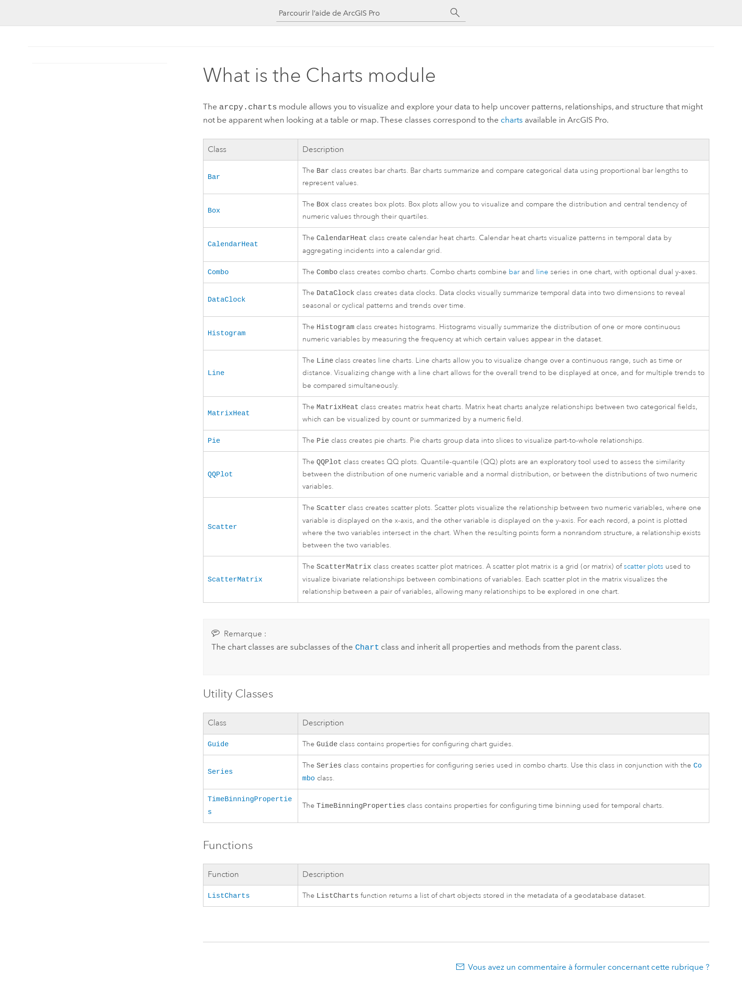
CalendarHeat (233, 245)
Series (220, 782)
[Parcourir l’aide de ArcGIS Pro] (361, 13)
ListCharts (229, 910)
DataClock (227, 302)
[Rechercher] (455, 13)
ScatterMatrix (235, 589)
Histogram (227, 337)
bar (514, 274)
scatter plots (643, 576)
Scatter (222, 535)
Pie (214, 447)
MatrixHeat (229, 419)
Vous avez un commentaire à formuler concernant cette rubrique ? (588, 982)
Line (216, 378)
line (542, 274)
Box (214, 210)
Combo (218, 274)
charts (512, 119)
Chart (367, 657)
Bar (214, 176)
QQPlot (220, 482)
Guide (218, 754)
